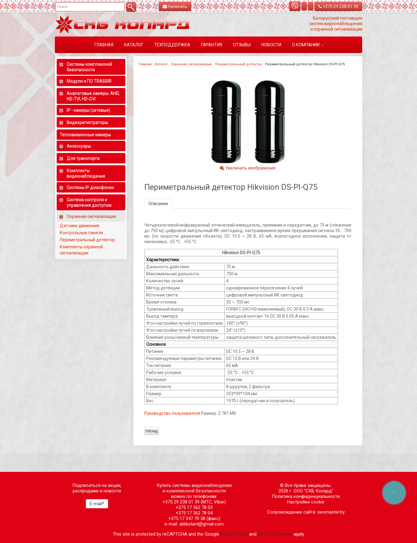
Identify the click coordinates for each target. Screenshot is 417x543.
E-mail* (97, 503)
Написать (175, 6)
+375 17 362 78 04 (194, 513)
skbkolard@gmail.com (201, 524)
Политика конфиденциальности (306, 496)
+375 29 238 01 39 (338, 6)
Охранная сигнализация (191, 64)
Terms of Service (275, 534)
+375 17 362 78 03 (194, 507)
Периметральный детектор (238, 64)
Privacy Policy (234, 534)
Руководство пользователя (172, 413)
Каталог (161, 64)
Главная (145, 64)
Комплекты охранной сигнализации (81, 249)
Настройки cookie (305, 502)
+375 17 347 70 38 (186, 518)
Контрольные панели (81, 232)
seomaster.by (331, 512)
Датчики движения (79, 225)
